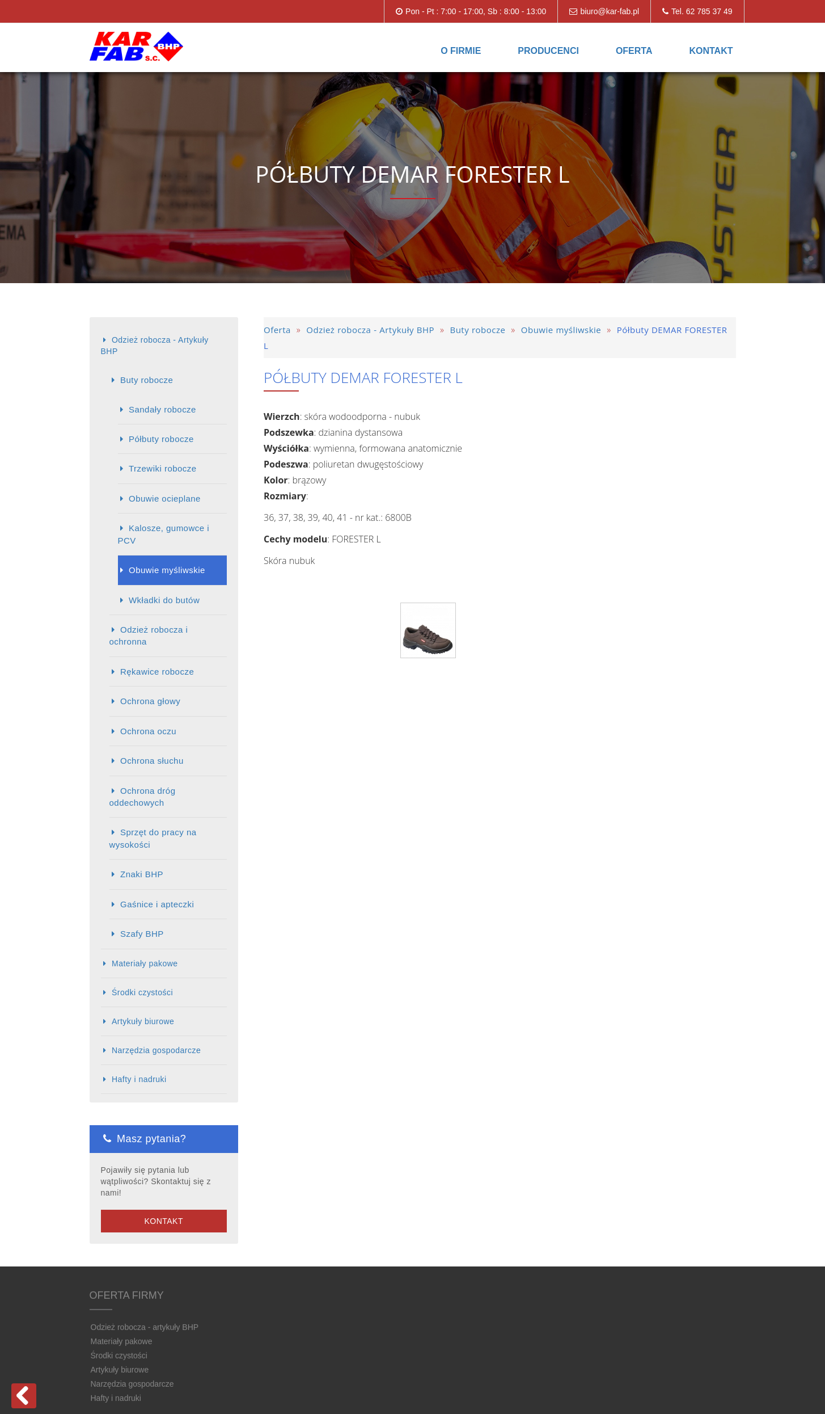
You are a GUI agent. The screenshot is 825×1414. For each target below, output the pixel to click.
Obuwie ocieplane (165, 498)
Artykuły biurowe (143, 1021)
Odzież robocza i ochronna (148, 635)
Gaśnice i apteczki (157, 904)
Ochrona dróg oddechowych (142, 796)
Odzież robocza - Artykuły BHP (155, 345)
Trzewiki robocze (163, 468)
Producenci (548, 51)
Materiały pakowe (145, 963)
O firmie (461, 51)
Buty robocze (146, 380)
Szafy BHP (142, 934)
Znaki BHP (141, 874)
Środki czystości (142, 992)
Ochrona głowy (150, 701)
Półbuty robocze (161, 439)
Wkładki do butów (164, 600)
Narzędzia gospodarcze (156, 1050)
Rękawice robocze (157, 671)
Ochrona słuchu (152, 760)
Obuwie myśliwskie (167, 570)
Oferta (634, 51)
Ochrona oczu (148, 731)
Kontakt (711, 51)
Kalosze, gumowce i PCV (164, 534)
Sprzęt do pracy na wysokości (153, 838)
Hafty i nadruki (139, 1079)
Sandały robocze (162, 409)
